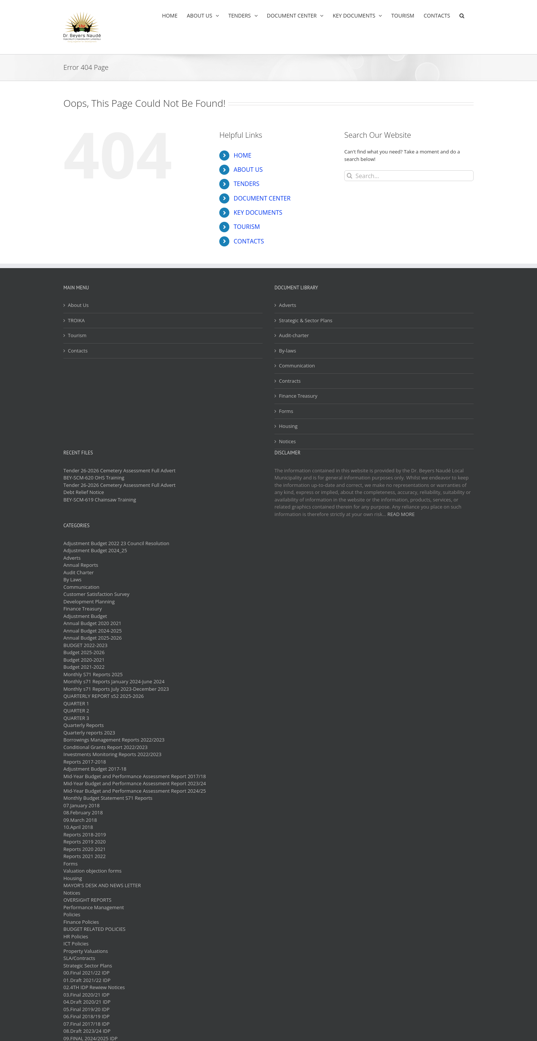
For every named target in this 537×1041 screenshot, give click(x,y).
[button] (461, 15)
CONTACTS (249, 241)
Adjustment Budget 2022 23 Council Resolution (116, 543)
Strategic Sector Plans (87, 965)
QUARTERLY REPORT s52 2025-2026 (103, 696)
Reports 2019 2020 (84, 841)
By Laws (72, 579)
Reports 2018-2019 (84, 834)
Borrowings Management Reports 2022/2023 (113, 739)
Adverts (287, 305)
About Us (78, 305)
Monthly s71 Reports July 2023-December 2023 (116, 689)
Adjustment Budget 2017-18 (94, 768)
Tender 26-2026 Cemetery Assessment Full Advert (119, 470)
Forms (286, 411)
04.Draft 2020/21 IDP (86, 1001)
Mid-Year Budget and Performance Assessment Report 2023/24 (134, 783)
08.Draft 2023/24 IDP (86, 1031)
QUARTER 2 (76, 710)
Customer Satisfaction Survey (96, 594)
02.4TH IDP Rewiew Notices (94, 987)
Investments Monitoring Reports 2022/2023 (112, 754)
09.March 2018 (80, 820)
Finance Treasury (298, 395)
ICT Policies (76, 943)
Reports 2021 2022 (84, 856)
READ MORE (401, 514)
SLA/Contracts (79, 958)
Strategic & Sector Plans (305, 320)
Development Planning (88, 601)
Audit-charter (294, 335)
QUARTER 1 (76, 703)
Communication (297, 365)
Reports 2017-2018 (84, 761)
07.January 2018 (81, 805)
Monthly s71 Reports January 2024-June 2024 (113, 681)
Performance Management (93, 907)
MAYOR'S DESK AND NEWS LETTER (102, 885)
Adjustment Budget (85, 616)
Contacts (78, 350)
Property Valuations (85, 951)
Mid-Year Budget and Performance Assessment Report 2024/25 (134, 790)
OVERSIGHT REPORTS (87, 899)
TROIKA (76, 320)
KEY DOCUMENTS (258, 212)
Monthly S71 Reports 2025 (93, 674)
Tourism (77, 335)
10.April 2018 (78, 827)
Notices (287, 441)
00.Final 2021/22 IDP (86, 972)
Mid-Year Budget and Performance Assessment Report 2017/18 (134, 776)
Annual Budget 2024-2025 (92, 630)
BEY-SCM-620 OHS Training (93, 477)
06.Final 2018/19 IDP (86, 1016)
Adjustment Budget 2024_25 (95, 550)
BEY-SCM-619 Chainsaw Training (99, 499)
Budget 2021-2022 (83, 667)
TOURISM (247, 227)
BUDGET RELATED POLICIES (94, 929)
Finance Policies (81, 922)
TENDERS (247, 184)
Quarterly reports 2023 (89, 732)
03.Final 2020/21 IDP (86, 994)
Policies (71, 914)
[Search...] (409, 175)
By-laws (287, 350)
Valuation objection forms (92, 870)
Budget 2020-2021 (83, 659)
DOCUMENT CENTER (262, 198)
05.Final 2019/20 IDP (86, 1009)
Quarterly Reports (83, 725)
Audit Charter (78, 572)
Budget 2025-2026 (83, 652)
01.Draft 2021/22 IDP (86, 980)
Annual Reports (80, 565)
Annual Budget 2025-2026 (92, 637)
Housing (288, 426)
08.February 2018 (83, 812)
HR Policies (75, 936)
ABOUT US (248, 169)
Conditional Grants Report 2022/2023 (105, 747)
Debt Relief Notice (83, 492)
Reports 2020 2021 (84, 849)
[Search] (349, 175)
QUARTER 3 (76, 718)
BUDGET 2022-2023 (85, 645)
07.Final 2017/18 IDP (86, 1023)
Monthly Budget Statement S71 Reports (108, 798)
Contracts (290, 380)
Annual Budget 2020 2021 (92, 623)
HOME (243, 155)
